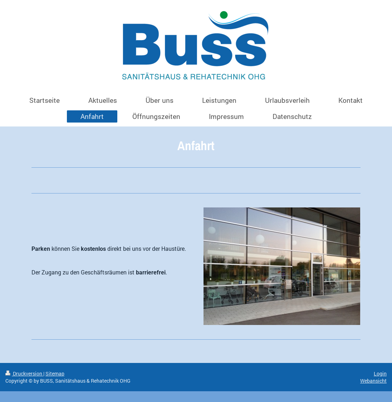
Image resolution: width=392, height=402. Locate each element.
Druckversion (24, 373)
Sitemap (54, 373)
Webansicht (373, 380)
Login (380, 373)
